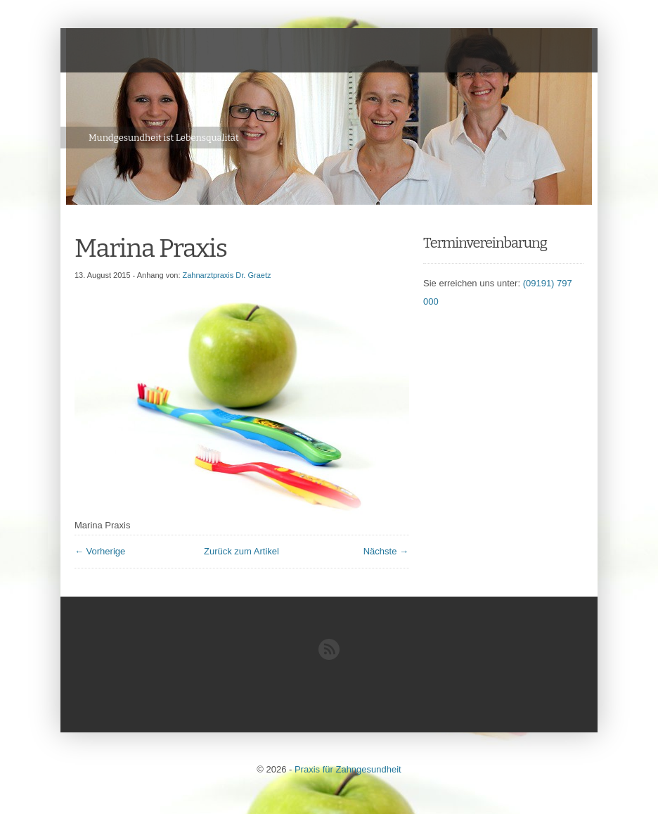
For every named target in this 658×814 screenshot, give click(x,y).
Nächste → (385, 551)
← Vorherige (100, 551)
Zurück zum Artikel (241, 551)
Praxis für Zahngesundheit (348, 769)
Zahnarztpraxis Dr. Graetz (227, 275)
